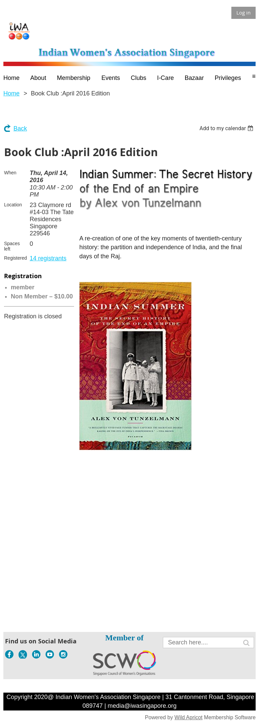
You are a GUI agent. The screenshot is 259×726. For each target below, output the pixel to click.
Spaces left (12, 246)
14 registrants (48, 258)
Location (13, 204)
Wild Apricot (188, 717)
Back (20, 128)
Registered (15, 258)
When (10, 172)
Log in (243, 12)
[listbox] (227, 128)
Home (11, 93)
